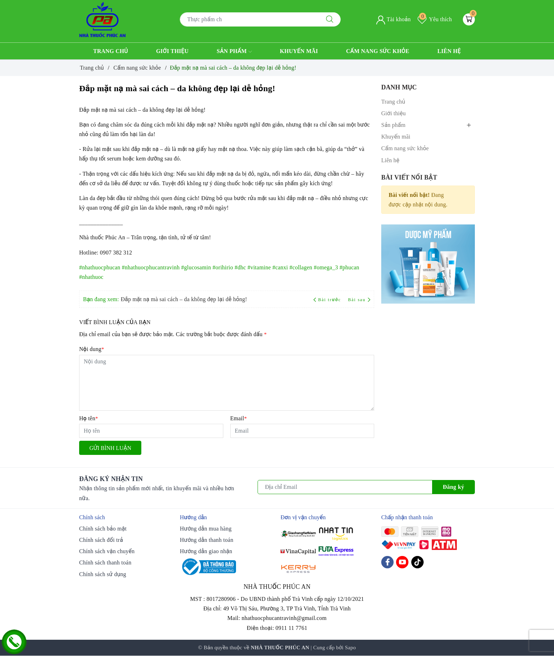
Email (238, 418)
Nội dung (91, 349)
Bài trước (328, 299)
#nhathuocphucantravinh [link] (151, 267)
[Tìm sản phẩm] (249, 19)
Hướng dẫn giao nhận (206, 551)
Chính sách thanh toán (105, 563)
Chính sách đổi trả (101, 540)
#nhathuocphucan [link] (99, 267)
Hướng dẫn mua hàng (205, 529)
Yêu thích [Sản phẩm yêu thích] (435, 19)
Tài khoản (393, 19)
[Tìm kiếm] (330, 19)
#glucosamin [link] (196, 267)
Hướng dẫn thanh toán (206, 540)
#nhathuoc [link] (91, 277)
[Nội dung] (226, 383)
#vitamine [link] (259, 267)
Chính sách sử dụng (102, 574)
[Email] (302, 431)
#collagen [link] (300, 267)
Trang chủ (110, 51)
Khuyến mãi (299, 51)
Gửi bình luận (110, 448)
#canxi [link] (280, 267)
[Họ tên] (151, 431)
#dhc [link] (240, 267)
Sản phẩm (234, 51)
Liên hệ (449, 51)
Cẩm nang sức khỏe (377, 51)
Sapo (350, 647)
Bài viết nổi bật (409, 177)
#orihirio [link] (223, 267)
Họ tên (88, 418)
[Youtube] (402, 562)
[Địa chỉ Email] (345, 487)
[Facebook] (387, 562)
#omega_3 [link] (326, 267)
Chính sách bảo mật (102, 529)
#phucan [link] (349, 267)
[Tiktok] (417, 562)
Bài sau (359, 299)
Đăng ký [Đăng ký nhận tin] (453, 487)
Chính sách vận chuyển (107, 551)
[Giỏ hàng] (469, 19)
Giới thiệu (172, 51)
